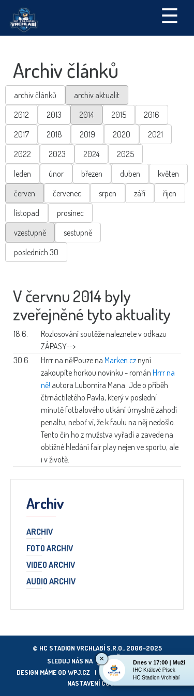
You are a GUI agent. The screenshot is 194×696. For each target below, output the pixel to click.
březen (91, 173)
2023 (57, 154)
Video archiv (50, 565)
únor (56, 173)
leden (22, 173)
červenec (67, 193)
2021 (155, 134)
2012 (21, 115)
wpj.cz (79, 672)
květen (168, 173)
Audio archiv (51, 581)
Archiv (39, 532)
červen (24, 193)
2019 (87, 134)
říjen (169, 193)
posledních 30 (36, 252)
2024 (91, 154)
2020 (121, 134)
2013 (54, 115)
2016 (151, 115)
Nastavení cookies (97, 683)
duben (130, 173)
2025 (125, 154)
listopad (26, 213)
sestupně (78, 232)
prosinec (70, 213)
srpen (107, 193)
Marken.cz (120, 360)
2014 (86, 115)
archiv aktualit (97, 95)
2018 (54, 134)
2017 (21, 134)
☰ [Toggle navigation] (169, 15)
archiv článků (35, 95)
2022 (22, 154)
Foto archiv (49, 548)
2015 (118, 115)
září (139, 193)
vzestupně (30, 232)
